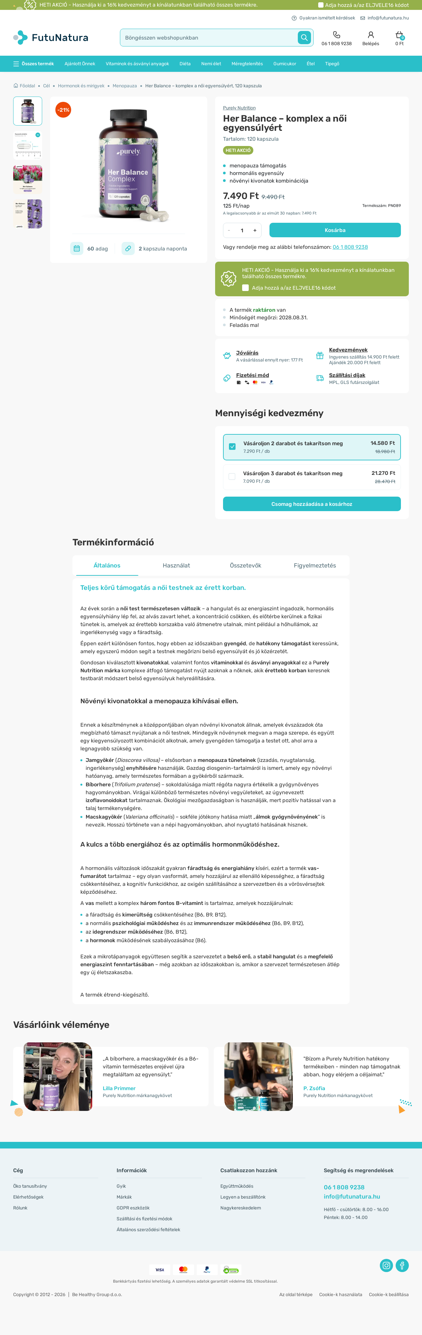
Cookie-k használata (340, 1294)
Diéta (185, 64)
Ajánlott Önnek (80, 64)
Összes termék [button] (33, 64)
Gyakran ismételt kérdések (323, 18)
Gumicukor (284, 64)
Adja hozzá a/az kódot (367, 5)
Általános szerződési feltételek (148, 1230)
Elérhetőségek (28, 1197)
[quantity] (242, 230)
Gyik (121, 1186)
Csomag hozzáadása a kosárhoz (311, 504)
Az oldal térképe (296, 1294)
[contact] (337, 37)
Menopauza (125, 86)
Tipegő (332, 64)
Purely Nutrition (239, 108)
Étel (311, 64)
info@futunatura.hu (384, 18)
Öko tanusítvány (30, 1186)
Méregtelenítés (247, 64)
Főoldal (24, 86)
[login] (370, 37)
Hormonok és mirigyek (81, 86)
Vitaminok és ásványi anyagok (137, 64)
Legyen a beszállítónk (243, 1197)
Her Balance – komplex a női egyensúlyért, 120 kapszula (203, 86)
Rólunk (20, 1208)
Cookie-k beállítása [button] (389, 1294)
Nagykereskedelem (240, 1208)
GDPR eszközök (133, 1208)
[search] (217, 37)
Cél (46, 86)
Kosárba (335, 230)
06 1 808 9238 (350, 247)
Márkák (124, 1197)
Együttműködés (236, 1186)
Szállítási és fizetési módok (144, 1219)
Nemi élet (211, 64)
